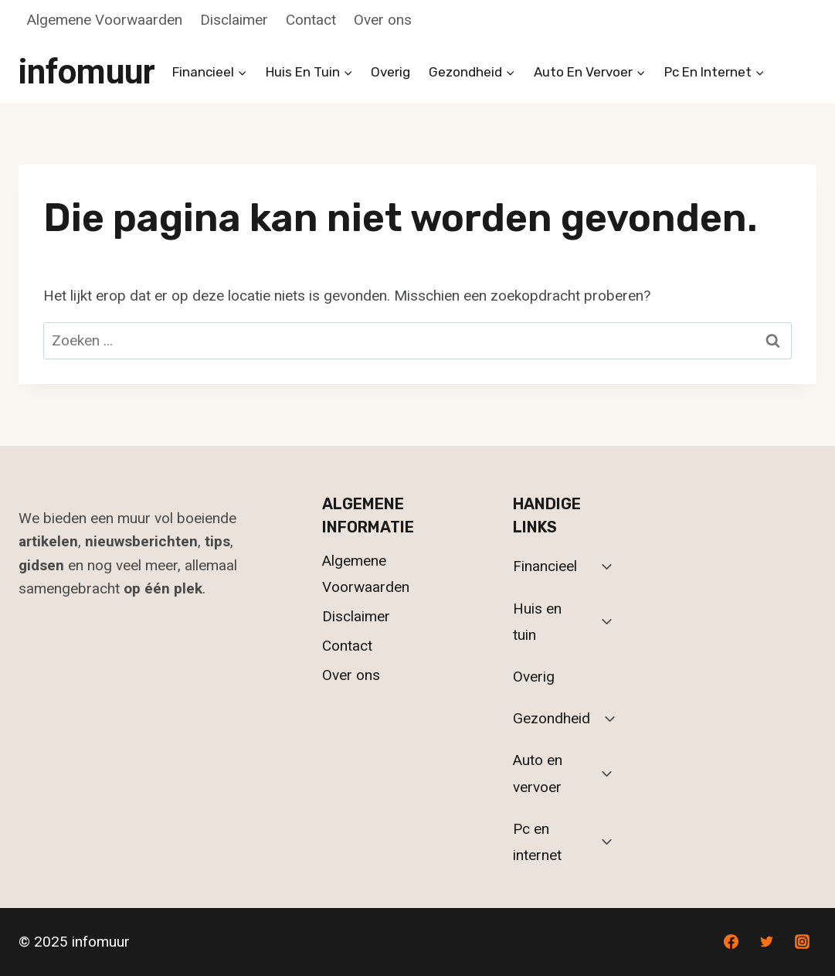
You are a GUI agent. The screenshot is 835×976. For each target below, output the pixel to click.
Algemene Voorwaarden (104, 20)
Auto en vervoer (537, 773)
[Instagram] (801, 942)
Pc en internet (537, 842)
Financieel (545, 566)
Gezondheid (551, 718)
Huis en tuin (537, 622)
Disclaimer (234, 20)
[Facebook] (731, 942)
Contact (311, 20)
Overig (390, 72)
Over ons (383, 20)
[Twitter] (766, 942)
